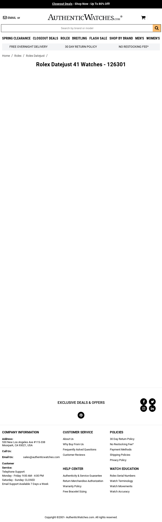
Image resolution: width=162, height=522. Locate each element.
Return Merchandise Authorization (83, 481)
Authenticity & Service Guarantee (82, 475)
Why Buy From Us (73, 444)
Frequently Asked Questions (79, 449)
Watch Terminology (121, 481)
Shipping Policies (120, 454)
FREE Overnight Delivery (28, 47)
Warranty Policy (72, 486)
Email (12, 18)
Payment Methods (121, 449)
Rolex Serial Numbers (122, 475)
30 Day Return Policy (122, 439)
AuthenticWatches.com (89, 17)
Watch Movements (121, 486)
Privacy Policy (118, 460)
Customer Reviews (74, 454)
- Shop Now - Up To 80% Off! (81, 4)
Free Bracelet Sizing (74, 491)
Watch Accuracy (120, 491)
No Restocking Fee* (133, 47)
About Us (68, 439)
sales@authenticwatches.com (41, 457)
